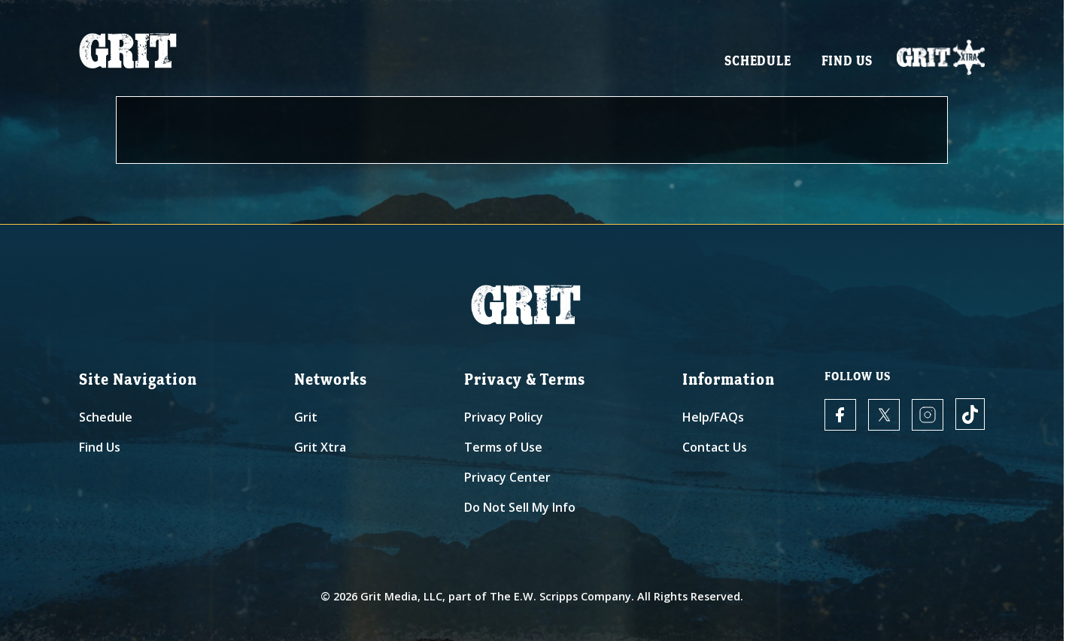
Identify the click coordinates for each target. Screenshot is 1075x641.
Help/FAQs (713, 417)
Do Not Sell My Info (519, 507)
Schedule (757, 60)
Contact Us (714, 447)
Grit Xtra (320, 447)
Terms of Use (503, 447)
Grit (305, 417)
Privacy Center (507, 477)
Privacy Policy (503, 417)
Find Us (847, 60)
